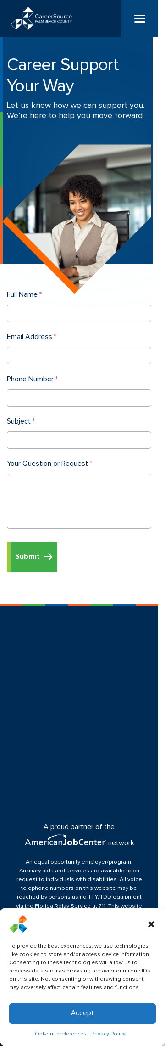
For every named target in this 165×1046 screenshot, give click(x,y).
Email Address (31, 336)
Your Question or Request (49, 463)
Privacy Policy (108, 1034)
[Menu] (139, 18)
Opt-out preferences (61, 1034)
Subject (21, 421)
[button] (151, 923)
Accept (82, 1013)
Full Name (24, 294)
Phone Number (32, 379)
